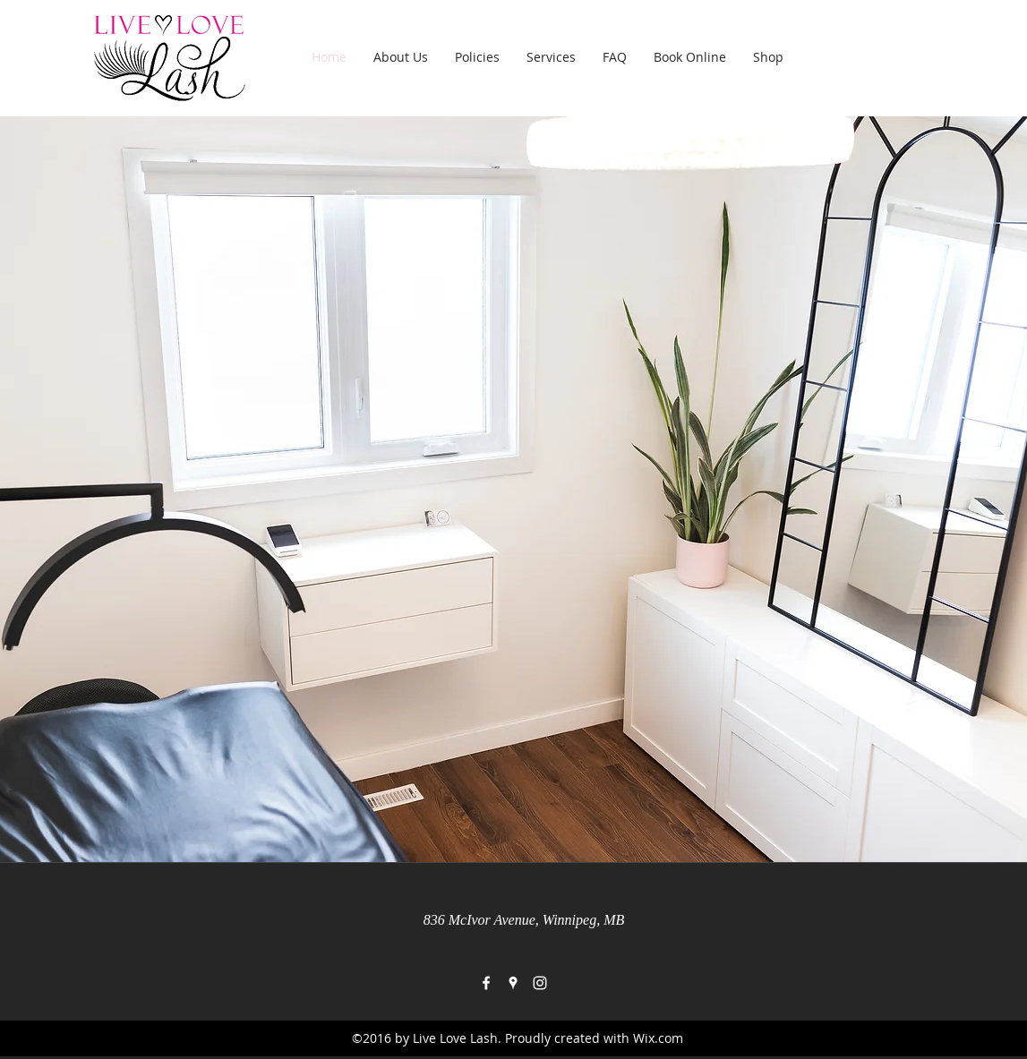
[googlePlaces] (513, 983)
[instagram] (540, 983)
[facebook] (486, 983)
